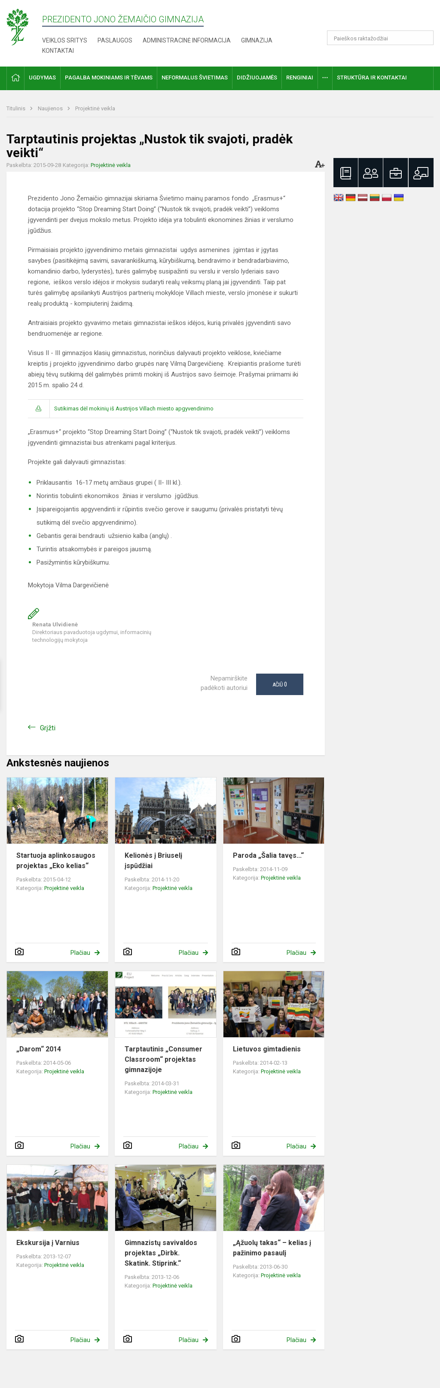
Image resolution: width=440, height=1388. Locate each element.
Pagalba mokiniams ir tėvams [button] (109, 77)
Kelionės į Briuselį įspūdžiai (153, 860)
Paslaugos (115, 40)
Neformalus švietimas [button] (195, 77)
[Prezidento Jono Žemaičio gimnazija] (24, 26)
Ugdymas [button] (42, 77)
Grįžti (47, 728)
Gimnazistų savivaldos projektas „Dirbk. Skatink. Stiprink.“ (161, 1253)
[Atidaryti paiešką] (424, 38)
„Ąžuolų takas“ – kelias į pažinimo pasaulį (272, 1248)
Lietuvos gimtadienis (267, 1049)
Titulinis (16, 108)
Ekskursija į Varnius (47, 1243)
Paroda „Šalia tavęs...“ (268, 855)
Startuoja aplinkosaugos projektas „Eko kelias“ (55, 860)
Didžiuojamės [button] (257, 77)
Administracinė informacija (187, 40)
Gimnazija (256, 40)
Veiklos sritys (64, 40)
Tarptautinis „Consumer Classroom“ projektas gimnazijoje (163, 1059)
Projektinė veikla (95, 108)
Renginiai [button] (299, 77)
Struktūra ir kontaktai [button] (372, 77)
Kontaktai (58, 50)
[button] (375, 18)
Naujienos (51, 108)
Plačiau (80, 952)
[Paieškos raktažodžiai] (380, 37)
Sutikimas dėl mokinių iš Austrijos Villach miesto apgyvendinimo (134, 408)
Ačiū (279, 684)
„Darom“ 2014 (38, 1049)
